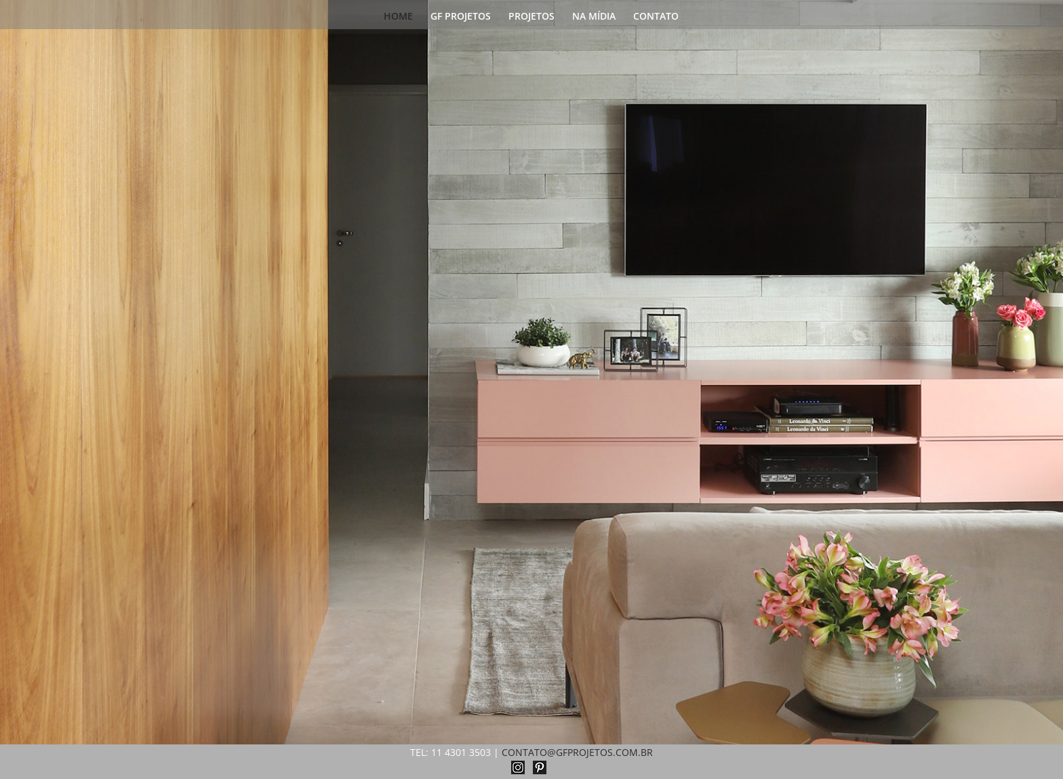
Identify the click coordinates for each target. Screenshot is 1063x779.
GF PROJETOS (460, 17)
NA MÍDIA (594, 17)
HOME (398, 17)
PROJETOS (531, 17)
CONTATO (656, 17)
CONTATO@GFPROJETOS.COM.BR (577, 752)
